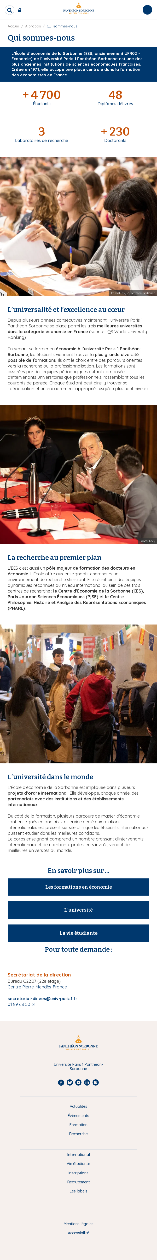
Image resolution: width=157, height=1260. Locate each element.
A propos (33, 26)
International (78, 1154)
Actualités (78, 1106)
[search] (9, 10)
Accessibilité (78, 1233)
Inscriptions (78, 1173)
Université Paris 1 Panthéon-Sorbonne (78, 1066)
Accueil (13, 26)
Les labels (78, 1191)
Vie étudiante (78, 1163)
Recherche (78, 1134)
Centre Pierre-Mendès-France (37, 987)
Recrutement (78, 1182)
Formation (78, 1125)
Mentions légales (78, 1224)
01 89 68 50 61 (21, 1004)
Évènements (78, 1115)
